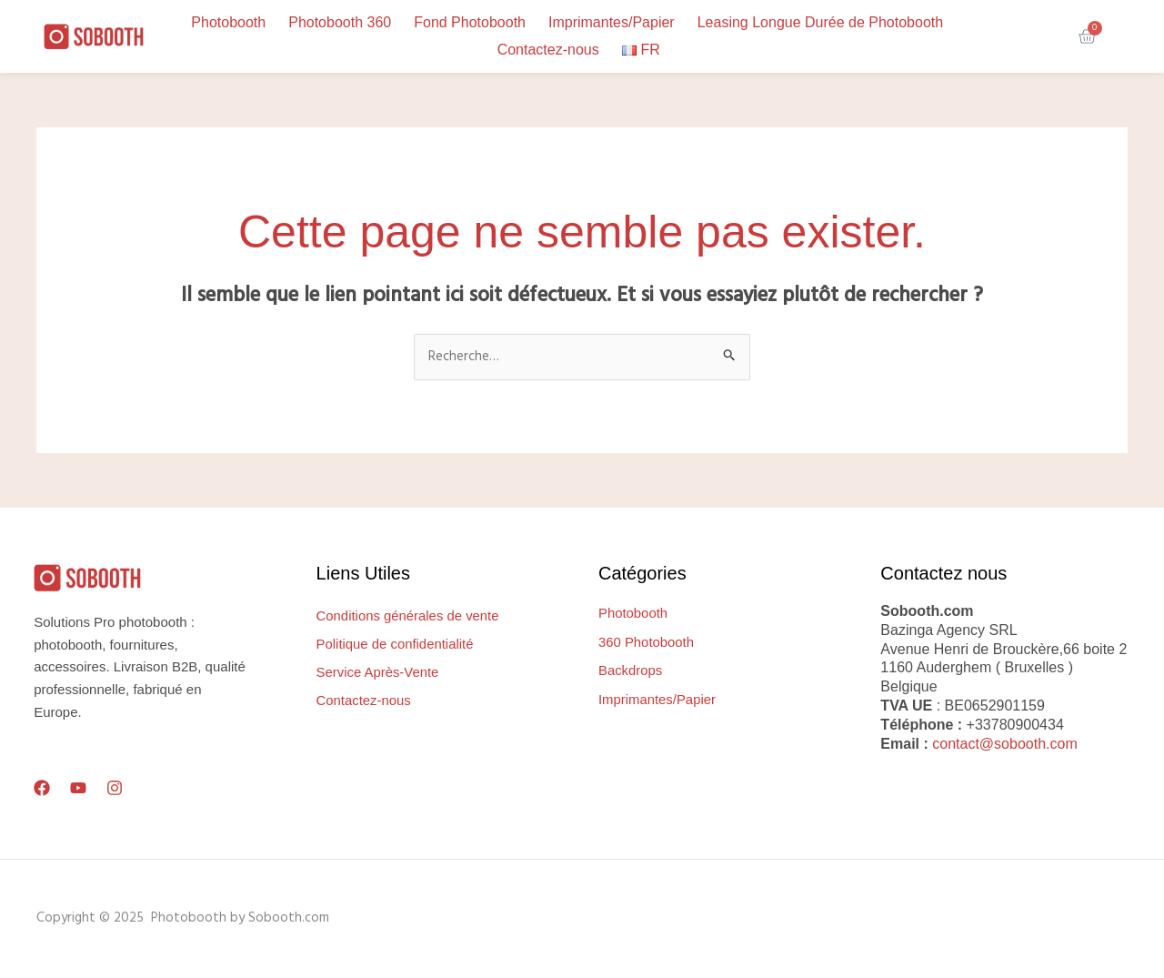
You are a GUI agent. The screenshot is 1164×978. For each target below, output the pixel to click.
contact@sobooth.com (1004, 743)
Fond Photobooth (470, 22)
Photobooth (228, 22)
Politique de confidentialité (395, 644)
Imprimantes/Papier (611, 22)
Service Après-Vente (378, 673)
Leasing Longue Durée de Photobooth (820, 22)
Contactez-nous (548, 49)
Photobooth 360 (339, 22)
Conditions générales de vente (408, 616)
